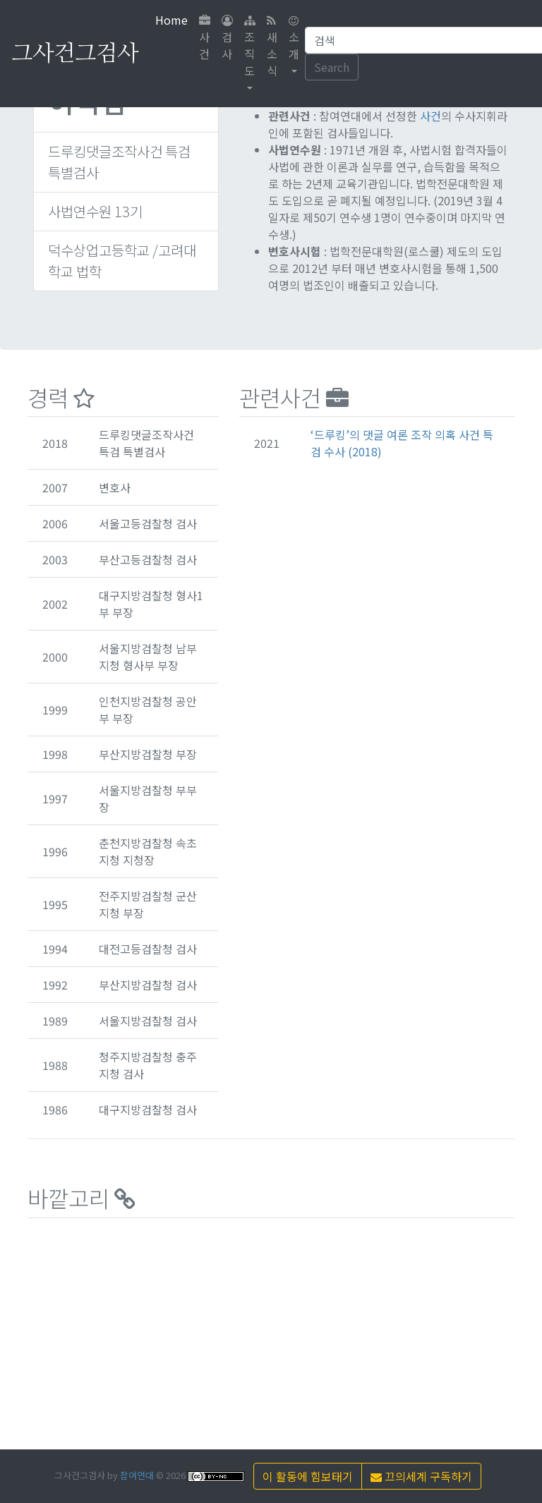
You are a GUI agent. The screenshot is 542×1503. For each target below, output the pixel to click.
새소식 (272, 47)
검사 (227, 38)
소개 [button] (294, 38)
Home (174, 19)
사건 (204, 38)
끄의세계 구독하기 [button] (421, 1476)
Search (331, 67)
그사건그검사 (74, 53)
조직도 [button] (249, 47)
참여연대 (137, 1475)
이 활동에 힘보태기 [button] (308, 1476)
